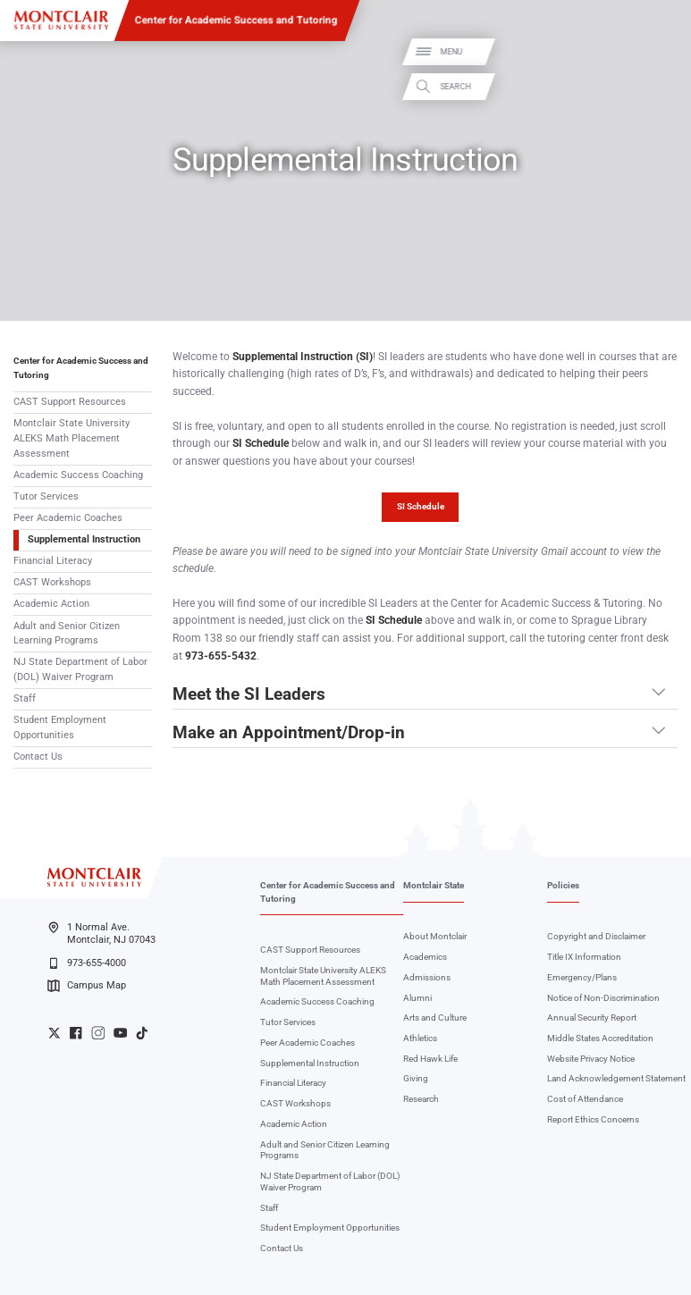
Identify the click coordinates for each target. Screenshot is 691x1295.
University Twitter (54, 1032)
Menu (658, 51)
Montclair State (433, 885)
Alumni (417, 998)
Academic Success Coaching (78, 475)
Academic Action (51, 604)
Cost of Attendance (585, 1099)
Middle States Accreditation (600, 1038)
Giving (415, 1078)
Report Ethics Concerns (593, 1119)
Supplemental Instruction (84, 539)
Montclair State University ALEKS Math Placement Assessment (71, 438)
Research (421, 1099)
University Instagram (98, 1032)
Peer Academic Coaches (67, 518)
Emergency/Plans (582, 977)
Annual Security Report (591, 1017)
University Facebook (75, 1032)
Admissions (427, 977)
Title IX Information (584, 957)
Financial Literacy (52, 561)
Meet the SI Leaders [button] (249, 695)
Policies (563, 885)
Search (662, 86)
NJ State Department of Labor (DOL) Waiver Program (80, 669)
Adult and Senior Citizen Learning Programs (66, 633)
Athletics (420, 1038)
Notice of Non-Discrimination (603, 998)
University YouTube (120, 1032)
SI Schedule (420, 506)
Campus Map (86, 986)
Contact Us (38, 756)
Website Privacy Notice (591, 1059)
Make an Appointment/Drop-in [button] (289, 733)
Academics (425, 957)
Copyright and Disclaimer (596, 936)
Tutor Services (46, 496)
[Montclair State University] (61, 20)
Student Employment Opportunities (59, 727)
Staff (24, 698)
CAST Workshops (52, 582)
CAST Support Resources (69, 402)
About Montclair (435, 936)
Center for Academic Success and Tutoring (236, 19)
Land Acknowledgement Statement (616, 1078)
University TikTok (141, 1032)
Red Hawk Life (430, 1059)
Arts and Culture (435, 1017)
